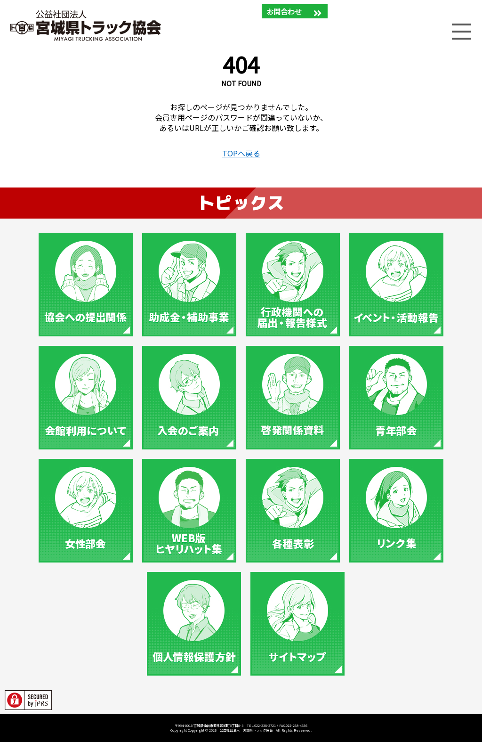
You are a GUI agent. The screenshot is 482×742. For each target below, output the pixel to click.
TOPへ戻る (241, 153)
